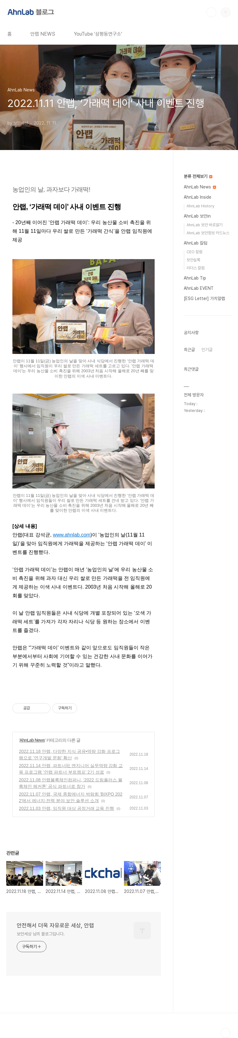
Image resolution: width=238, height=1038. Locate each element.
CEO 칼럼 (194, 252)
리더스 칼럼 (196, 268)
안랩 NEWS (42, 34)
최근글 (189, 349)
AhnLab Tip (195, 278)
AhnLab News (32, 740)
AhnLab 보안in (197, 216)
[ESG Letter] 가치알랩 (204, 298)
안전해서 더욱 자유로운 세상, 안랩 (55, 925)
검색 (211, 12)
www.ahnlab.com (71, 534)
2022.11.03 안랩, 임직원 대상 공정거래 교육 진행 (66, 808)
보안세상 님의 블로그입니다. (41, 933)
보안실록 (193, 260)
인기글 (207, 349)
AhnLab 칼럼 (195, 243)
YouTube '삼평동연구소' (98, 34)
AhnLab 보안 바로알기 (205, 225)
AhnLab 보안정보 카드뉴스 (208, 233)
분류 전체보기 (198, 176)
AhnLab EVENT (199, 288)
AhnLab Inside (197, 197)
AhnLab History (200, 206)
